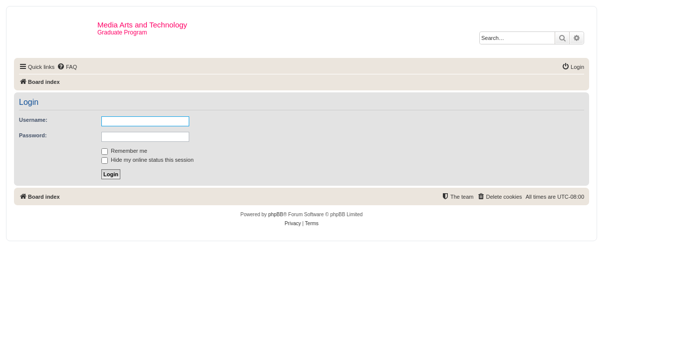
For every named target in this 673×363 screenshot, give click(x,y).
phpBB (275, 214)
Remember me (124, 151)
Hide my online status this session (147, 160)
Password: (33, 135)
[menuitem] (67, 67)
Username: (33, 120)
